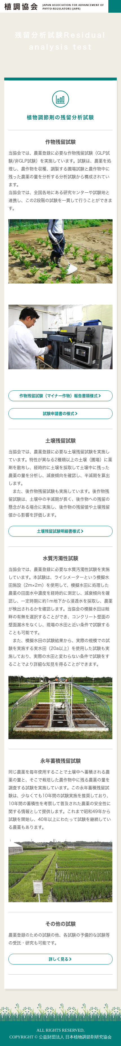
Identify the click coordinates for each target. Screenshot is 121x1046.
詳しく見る (60, 959)
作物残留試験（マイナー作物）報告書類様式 (60, 395)
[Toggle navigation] (114, 6)
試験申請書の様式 (60, 413)
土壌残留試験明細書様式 (60, 531)
